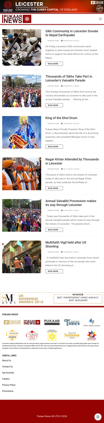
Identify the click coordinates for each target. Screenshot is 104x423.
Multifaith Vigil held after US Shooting (66, 244)
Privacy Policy (9, 385)
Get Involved (8, 372)
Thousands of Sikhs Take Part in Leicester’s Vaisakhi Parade (69, 78)
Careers (6, 379)
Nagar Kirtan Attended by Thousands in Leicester (72, 161)
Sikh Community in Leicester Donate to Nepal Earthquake (72, 33)
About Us (6, 360)
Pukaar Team (52, 41)
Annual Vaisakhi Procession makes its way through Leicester (71, 203)
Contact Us (7, 366)
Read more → (54, 64)
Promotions (7, 391)
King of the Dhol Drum (61, 118)
